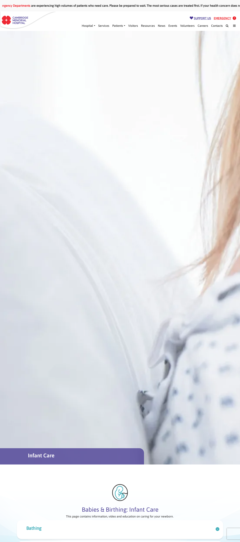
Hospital (87, 25)
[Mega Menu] (234, 25)
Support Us (202, 18)
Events (172, 25)
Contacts (217, 25)
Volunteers (187, 25)
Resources (148, 25)
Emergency (222, 18)
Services (103, 25)
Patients (117, 25)
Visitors (133, 25)
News (161, 25)
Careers (203, 25)
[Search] (227, 25)
